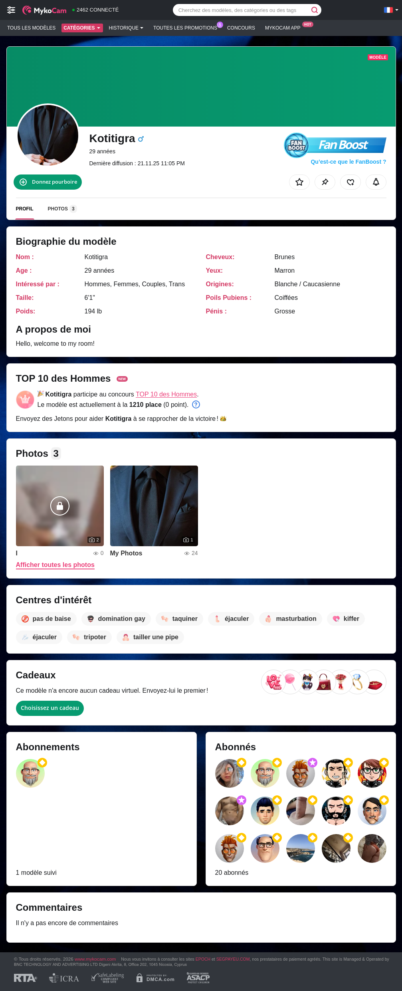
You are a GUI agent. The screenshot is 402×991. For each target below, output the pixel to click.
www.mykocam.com (95, 958)
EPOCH (203, 959)
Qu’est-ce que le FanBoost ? (348, 162)
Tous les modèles (31, 28)
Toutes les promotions (187, 27)
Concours (241, 28)
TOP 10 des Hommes (166, 394)
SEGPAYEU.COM (233, 959)
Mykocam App (285, 27)
